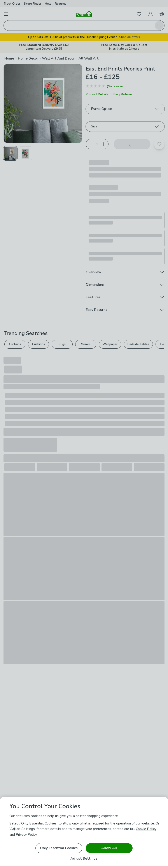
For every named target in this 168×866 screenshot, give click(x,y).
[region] (84, 831)
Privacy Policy (26, 834)
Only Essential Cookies (59, 848)
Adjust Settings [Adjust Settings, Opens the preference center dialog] (83, 859)
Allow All (109, 848)
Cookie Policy (146, 828)
